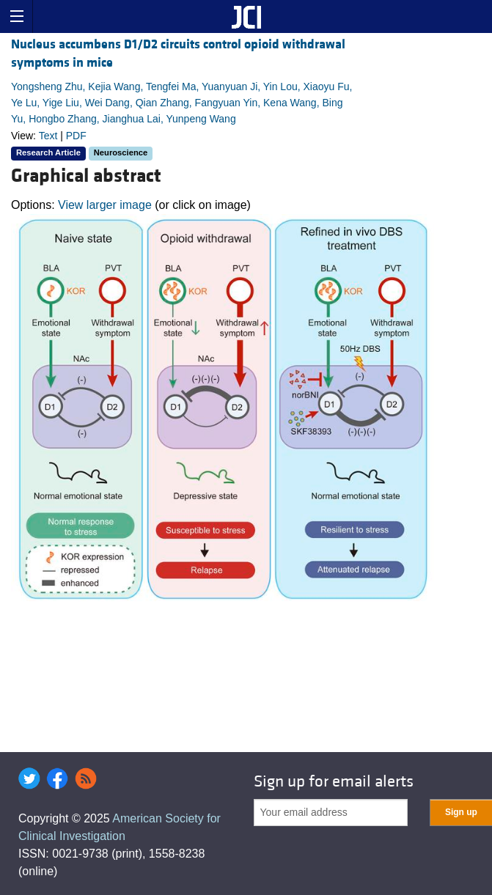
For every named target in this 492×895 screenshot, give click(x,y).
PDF (76, 135)
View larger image (105, 205)
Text (48, 135)
